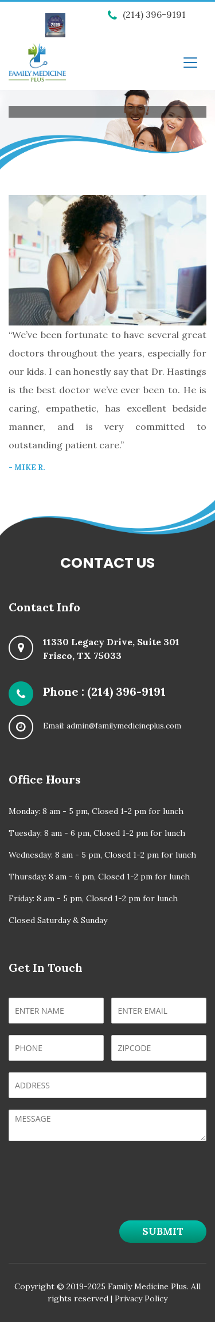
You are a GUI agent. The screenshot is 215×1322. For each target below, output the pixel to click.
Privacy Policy (141, 1298)
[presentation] (96, 1196)
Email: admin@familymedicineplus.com (112, 726)
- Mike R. (27, 467)
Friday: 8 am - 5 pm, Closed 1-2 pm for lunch (93, 898)
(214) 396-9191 (147, 14)
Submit (162, 1231)
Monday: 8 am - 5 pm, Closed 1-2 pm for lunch (96, 811)
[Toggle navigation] (190, 62)
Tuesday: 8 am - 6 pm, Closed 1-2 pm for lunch (97, 833)
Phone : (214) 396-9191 (104, 691)
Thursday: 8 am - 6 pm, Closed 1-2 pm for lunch (99, 876)
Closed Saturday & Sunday (58, 920)
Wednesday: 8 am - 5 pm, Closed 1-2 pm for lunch (102, 855)
